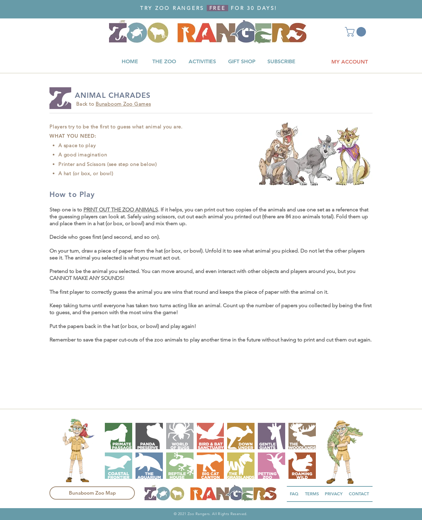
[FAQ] (294, 494)
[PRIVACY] (333, 494)
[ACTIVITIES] (202, 62)
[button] (356, 32)
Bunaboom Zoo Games (123, 104)
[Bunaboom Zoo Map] (92, 493)
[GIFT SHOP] (241, 62)
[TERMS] (312, 494)
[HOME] (130, 62)
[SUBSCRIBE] (281, 62)
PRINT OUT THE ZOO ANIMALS (120, 209)
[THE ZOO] (164, 62)
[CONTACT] (359, 494)
